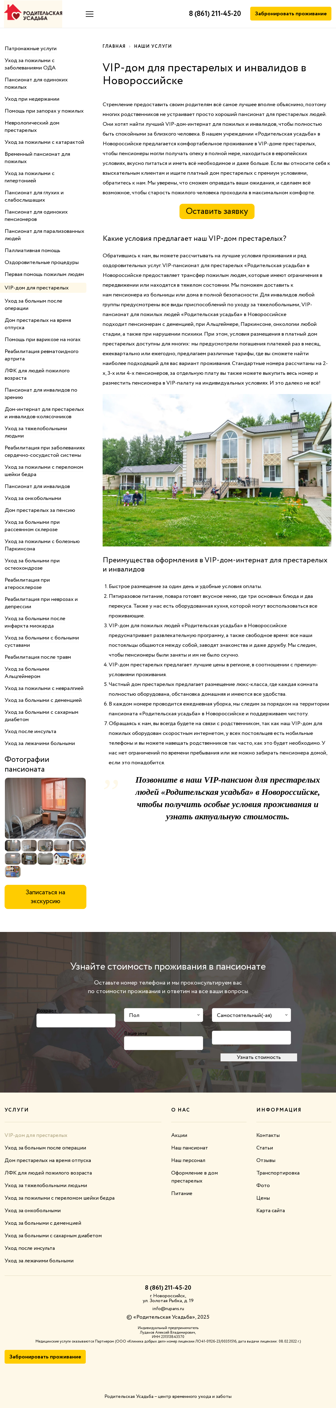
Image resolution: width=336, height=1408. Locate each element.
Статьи (265, 1148)
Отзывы (265, 1160)
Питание (182, 1194)
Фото (263, 1186)
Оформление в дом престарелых (194, 1177)
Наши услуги (154, 46)
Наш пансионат (190, 1148)
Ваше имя (135, 1033)
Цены (263, 1198)
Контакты (268, 1135)
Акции (179, 1135)
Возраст (46, 1011)
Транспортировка (278, 1173)
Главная (115, 46)
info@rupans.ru (168, 1308)
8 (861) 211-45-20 (214, 14)
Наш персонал (189, 1160)
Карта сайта (271, 1211)
